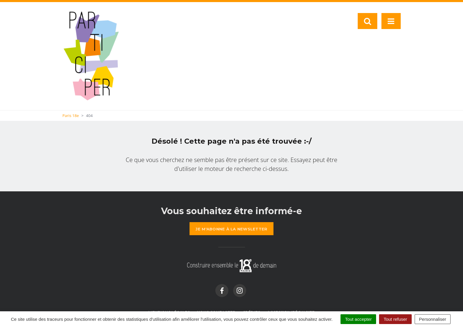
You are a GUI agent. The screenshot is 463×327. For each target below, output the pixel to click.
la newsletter (231, 229)
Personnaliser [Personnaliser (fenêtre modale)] (432, 319)
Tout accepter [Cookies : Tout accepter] (358, 319)
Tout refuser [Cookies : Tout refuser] (395, 319)
